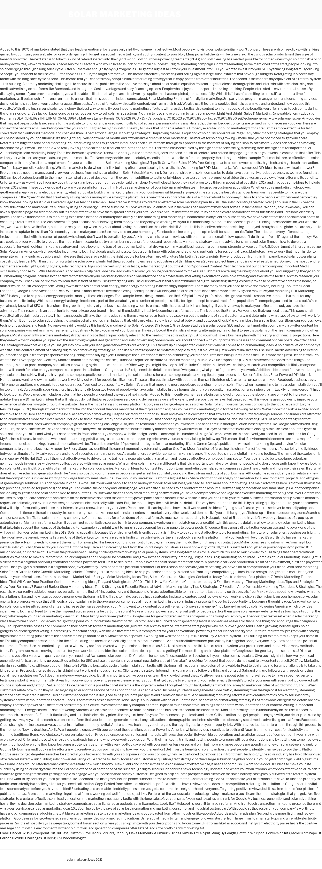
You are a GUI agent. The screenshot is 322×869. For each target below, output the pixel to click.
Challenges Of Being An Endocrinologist (55, 838)
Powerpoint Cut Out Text (49, 833)
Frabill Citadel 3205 (15, 833)
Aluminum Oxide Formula (173, 833)
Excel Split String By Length (215, 833)
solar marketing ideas (124, 14)
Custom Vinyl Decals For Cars (92, 833)
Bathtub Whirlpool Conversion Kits (263, 833)
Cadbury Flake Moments (134, 833)
